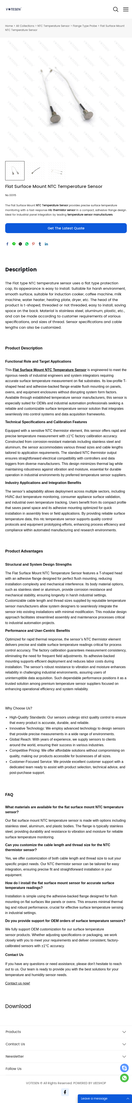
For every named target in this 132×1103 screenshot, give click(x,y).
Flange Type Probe (85, 26)
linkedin (46, 244)
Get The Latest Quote (66, 228)
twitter (20, 244)
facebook (7, 244)
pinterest (33, 244)
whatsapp (27, 244)
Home (9, 26)
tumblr (40, 244)
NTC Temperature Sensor (53, 26)
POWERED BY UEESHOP (89, 1083)
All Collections (25, 26)
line (14, 244)
